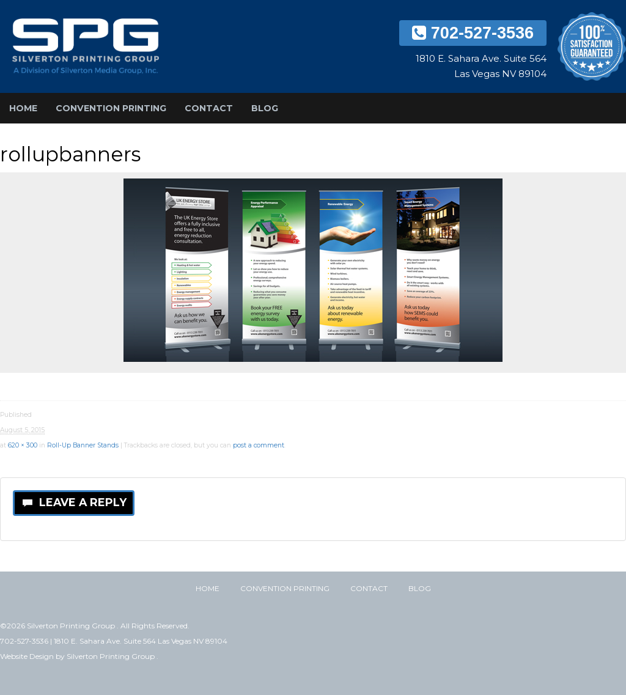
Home (23, 108)
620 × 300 (22, 445)
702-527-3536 (473, 33)
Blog (264, 108)
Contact (209, 108)
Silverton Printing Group (111, 656)
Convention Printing (111, 108)
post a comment (258, 445)
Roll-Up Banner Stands (83, 445)
